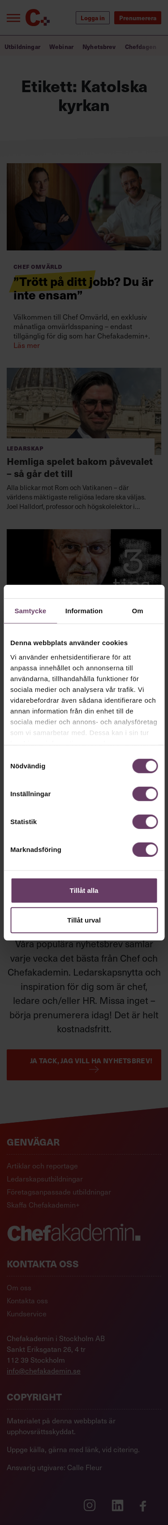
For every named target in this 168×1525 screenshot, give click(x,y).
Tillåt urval (84, 919)
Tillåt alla (84, 890)
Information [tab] (84, 611)
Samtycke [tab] (30, 611)
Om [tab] (137, 611)
